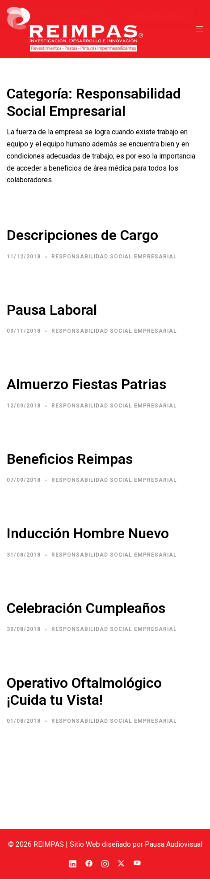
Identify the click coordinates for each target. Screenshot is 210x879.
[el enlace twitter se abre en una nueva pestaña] (121, 862)
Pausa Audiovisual (173, 844)
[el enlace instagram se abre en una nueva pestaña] (105, 862)
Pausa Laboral (52, 309)
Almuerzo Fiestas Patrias (86, 384)
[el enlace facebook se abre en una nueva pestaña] (88, 862)
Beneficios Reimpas (70, 458)
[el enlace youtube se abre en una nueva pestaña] (137, 862)
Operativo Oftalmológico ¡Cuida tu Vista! (84, 691)
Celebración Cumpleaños (86, 608)
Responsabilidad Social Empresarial (114, 256)
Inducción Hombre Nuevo (88, 533)
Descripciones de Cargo (82, 235)
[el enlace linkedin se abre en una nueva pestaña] (72, 862)
